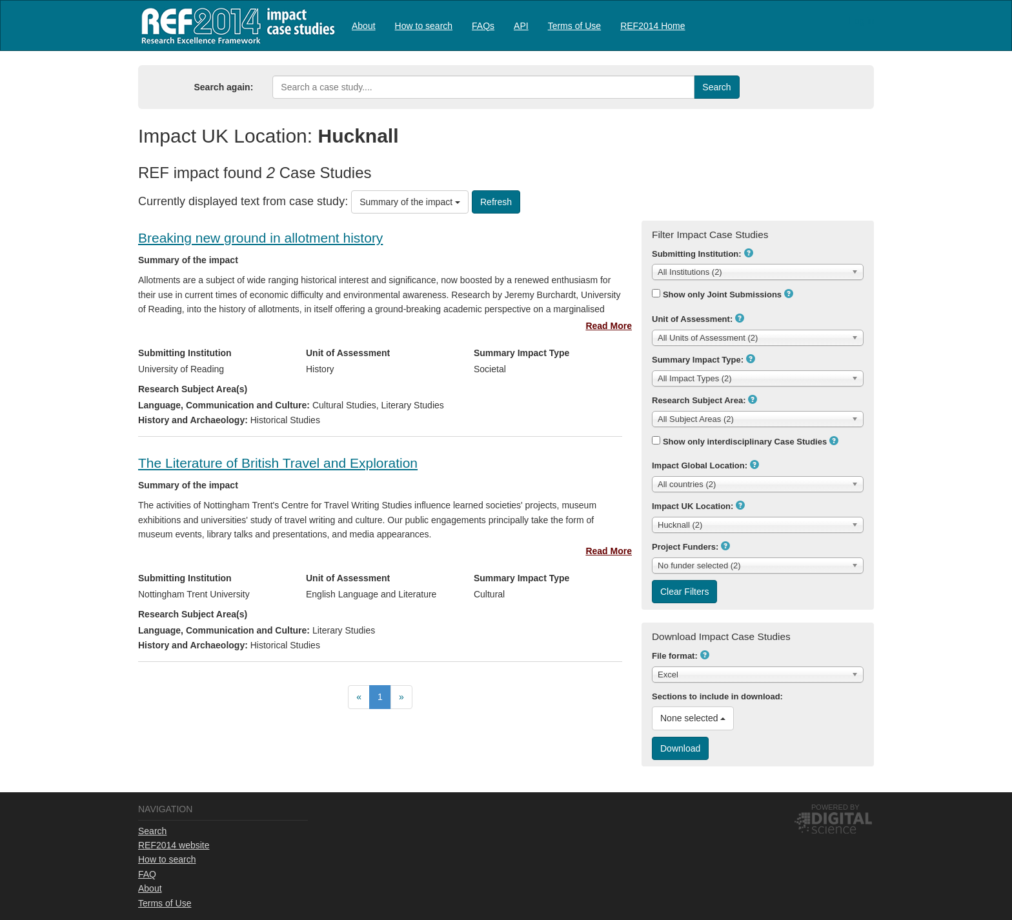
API (521, 26)
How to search (423, 26)
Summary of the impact (409, 202)
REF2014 (235, 25)
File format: (675, 656)
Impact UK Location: (692, 506)
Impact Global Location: (699, 465)
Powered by (835, 807)
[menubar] (518, 25)
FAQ (147, 874)
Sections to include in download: (717, 696)
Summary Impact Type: (698, 360)
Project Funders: (685, 547)
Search (152, 831)
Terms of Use (574, 26)
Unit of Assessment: (692, 319)
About (364, 26)
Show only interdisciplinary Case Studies (745, 441)
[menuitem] (363, 25)
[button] (748, 252)
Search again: (224, 87)
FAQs (483, 26)
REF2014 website (174, 845)
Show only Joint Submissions (722, 294)
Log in (861, 20)
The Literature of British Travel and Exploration (278, 462)
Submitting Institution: (697, 254)
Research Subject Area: (698, 400)
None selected (692, 718)
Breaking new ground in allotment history (260, 237)
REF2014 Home (652, 26)
